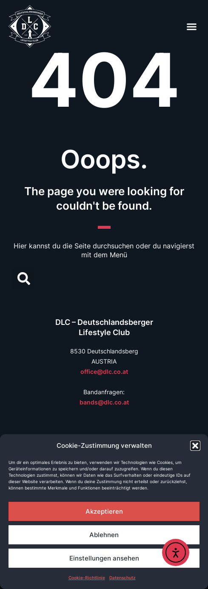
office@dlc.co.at (104, 371)
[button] (195, 445)
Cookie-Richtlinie (86, 577)
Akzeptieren (104, 511)
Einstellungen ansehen (104, 558)
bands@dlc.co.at (104, 402)
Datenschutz (122, 577)
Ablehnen (104, 535)
